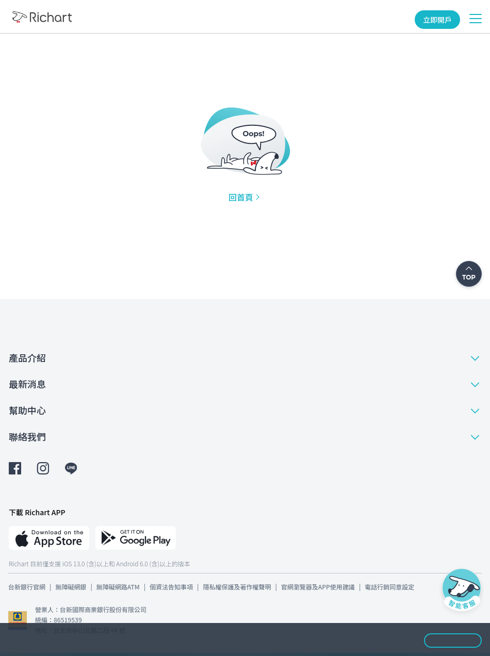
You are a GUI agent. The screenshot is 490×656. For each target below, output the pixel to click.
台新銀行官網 (26, 586)
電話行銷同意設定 (389, 586)
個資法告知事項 (171, 586)
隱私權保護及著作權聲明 (237, 586)
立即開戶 (437, 19)
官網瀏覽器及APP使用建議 (318, 586)
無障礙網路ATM (118, 586)
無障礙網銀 (70, 586)
